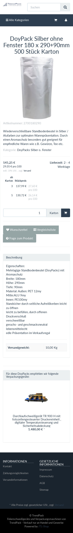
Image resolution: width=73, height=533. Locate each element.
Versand (27, 170)
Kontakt (7, 466)
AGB (42, 483)
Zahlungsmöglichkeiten (15, 473)
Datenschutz (47, 476)
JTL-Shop (43, 526)
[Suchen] (44, 7)
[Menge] (25, 213)
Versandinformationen (15, 479)
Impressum (46, 469)
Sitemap (44, 489)
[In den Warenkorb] (65, 213)
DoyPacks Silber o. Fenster (34, 150)
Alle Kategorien (17, 20)
